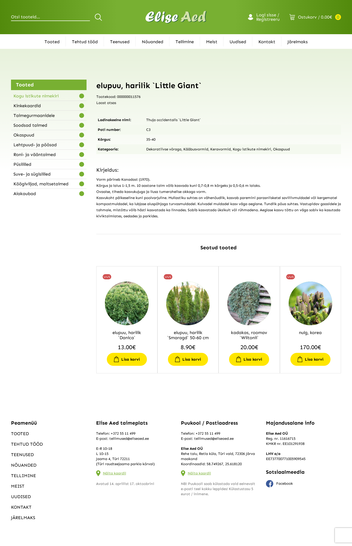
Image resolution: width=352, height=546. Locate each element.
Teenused (120, 41)
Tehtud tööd (85, 41)
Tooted (52, 41)
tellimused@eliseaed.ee (129, 438)
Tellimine (185, 41)
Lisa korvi (130, 359)
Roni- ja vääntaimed (34, 154)
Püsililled (22, 164)
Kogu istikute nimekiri (36, 96)
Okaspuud (23, 135)
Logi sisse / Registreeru (268, 17)
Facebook (279, 483)
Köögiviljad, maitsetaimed (40, 184)
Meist (211, 41)
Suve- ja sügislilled (32, 174)
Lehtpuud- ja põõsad (35, 144)
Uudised (238, 41)
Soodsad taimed (30, 125)
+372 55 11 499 (123, 433)
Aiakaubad (24, 193)
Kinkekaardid (27, 105)
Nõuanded (152, 41)
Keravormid (220, 149)
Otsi (99, 17)
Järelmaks (297, 41)
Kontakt (266, 41)
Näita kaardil (114, 473)
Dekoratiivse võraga (163, 149)
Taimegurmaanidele (34, 115)
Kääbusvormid (195, 149)
